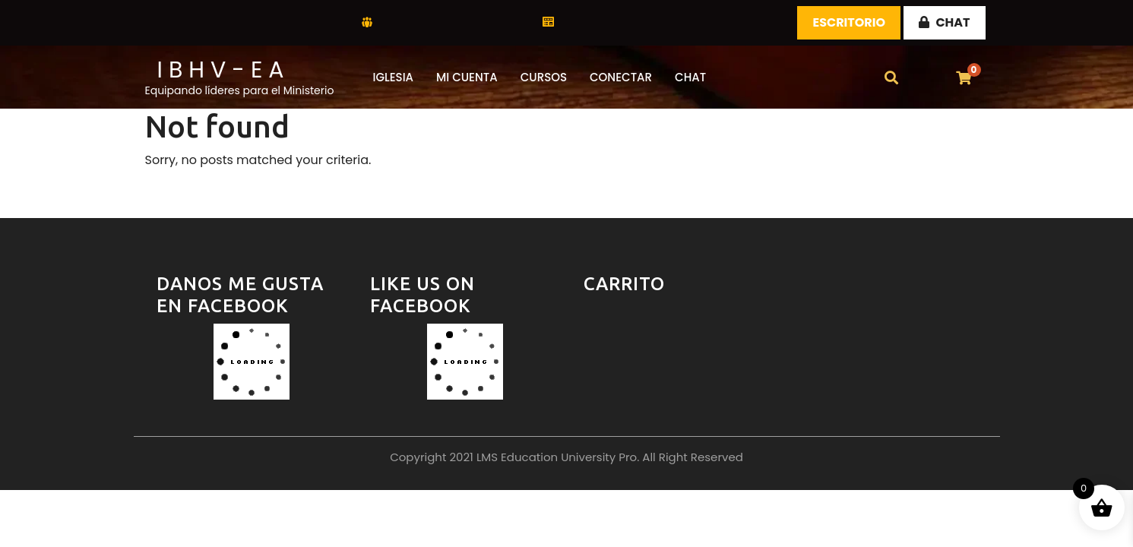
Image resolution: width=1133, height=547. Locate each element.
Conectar (621, 77)
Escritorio (848, 22)
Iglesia (393, 77)
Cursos (544, 77)
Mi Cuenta (467, 77)
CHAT (944, 22)
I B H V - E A (220, 70)
